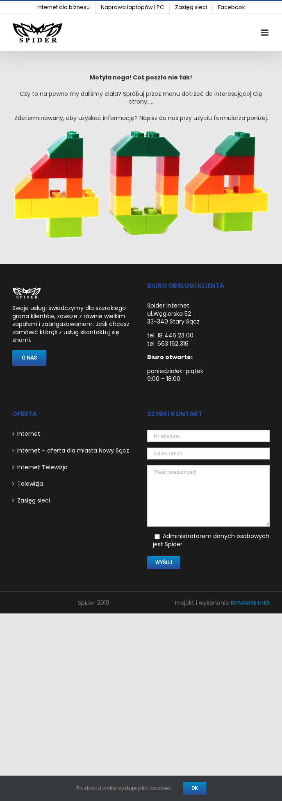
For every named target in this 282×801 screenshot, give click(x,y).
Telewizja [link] (30, 484)
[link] (63, 7)
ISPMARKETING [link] (250, 603)
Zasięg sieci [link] (33, 501)
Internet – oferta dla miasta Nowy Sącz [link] (73, 451)
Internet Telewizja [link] (42, 467)
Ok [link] (194, 788)
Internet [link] (28, 434)
